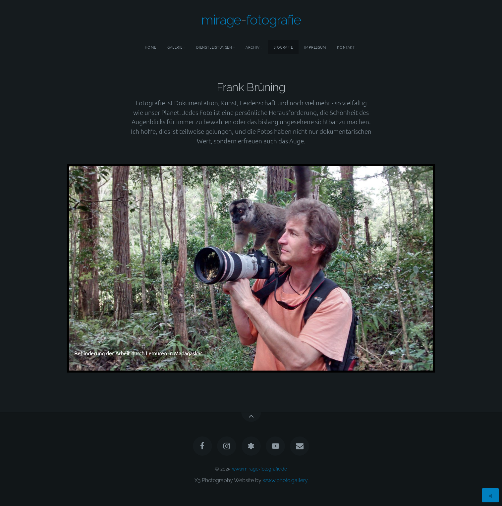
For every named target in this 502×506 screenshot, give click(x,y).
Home (150, 47)
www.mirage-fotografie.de (259, 469)
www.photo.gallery (285, 480)
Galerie (175, 47)
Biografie (283, 47)
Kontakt (346, 47)
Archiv (252, 47)
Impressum (315, 47)
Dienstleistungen (214, 47)
